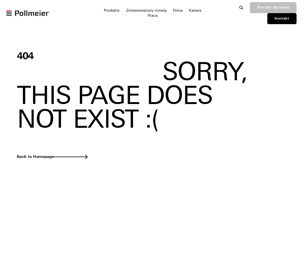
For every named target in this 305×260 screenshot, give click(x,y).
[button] (241, 7)
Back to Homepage (35, 157)
